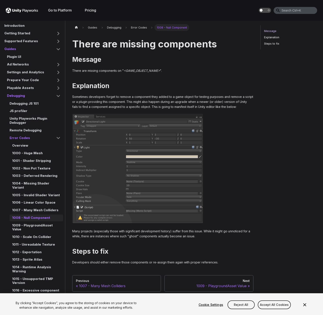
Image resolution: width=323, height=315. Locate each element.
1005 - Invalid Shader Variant (36, 195)
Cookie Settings (211, 305)
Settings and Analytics (25, 72)
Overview (20, 145)
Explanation (271, 37)
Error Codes (20, 138)
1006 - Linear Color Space (33, 202)
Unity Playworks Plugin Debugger (28, 120)
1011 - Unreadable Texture (33, 244)
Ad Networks (18, 64)
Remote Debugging (26, 130)
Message (270, 31)
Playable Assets (20, 88)
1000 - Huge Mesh (27, 153)
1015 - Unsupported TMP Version (32, 281)
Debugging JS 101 (24, 103)
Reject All (241, 305)
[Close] (304, 305)
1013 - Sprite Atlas (27, 259)
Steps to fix (271, 43)
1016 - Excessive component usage (35, 292)
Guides (10, 49)
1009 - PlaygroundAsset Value (32, 227)
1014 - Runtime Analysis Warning (31, 269)
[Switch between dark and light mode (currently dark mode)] (265, 10)
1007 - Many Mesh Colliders (35, 210)
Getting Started (17, 33)
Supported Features (21, 41)
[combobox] (295, 10)
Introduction (14, 25)
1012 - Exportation (27, 252)
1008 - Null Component (31, 218)
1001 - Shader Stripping (31, 161)
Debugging (16, 96)
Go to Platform (60, 10)
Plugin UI (14, 57)
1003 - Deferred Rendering (34, 176)
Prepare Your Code (23, 80)
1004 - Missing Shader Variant (30, 185)
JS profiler (18, 111)
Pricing (90, 10)
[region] (161, 304)
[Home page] (76, 27)
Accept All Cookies (274, 305)
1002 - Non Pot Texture (31, 168)
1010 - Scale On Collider (31, 237)
